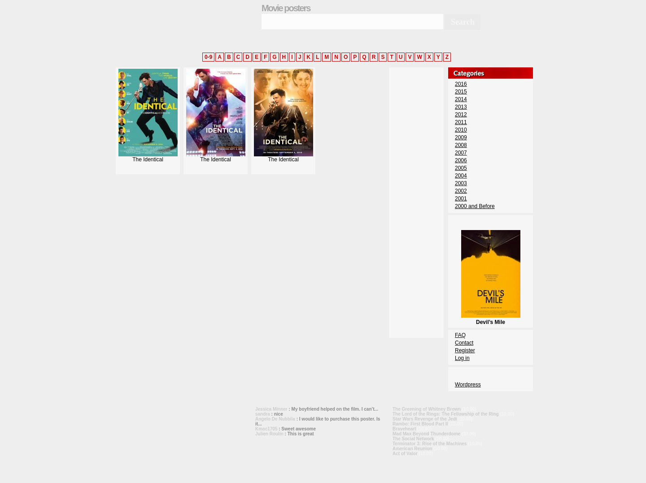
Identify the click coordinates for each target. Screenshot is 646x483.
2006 (461, 160)
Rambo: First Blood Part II (420, 423)
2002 (461, 191)
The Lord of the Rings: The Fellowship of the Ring (446, 414)
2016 (461, 84)
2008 (461, 145)
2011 (461, 122)
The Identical (148, 157)
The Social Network (413, 438)
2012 (461, 114)
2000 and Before (475, 206)
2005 (461, 168)
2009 (461, 137)
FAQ (460, 335)
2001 (461, 198)
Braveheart (404, 428)
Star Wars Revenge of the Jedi (425, 419)
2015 (461, 92)
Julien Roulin (269, 433)
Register (465, 350)
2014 (461, 99)
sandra (262, 414)
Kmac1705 (266, 428)
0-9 (208, 57)
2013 (461, 107)
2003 (461, 183)
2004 (461, 176)
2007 (461, 153)
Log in (462, 358)
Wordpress (468, 384)
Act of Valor (405, 453)
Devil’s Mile (490, 319)
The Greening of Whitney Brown (427, 409)
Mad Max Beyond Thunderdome (426, 433)
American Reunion (412, 448)
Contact (464, 343)
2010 (461, 130)
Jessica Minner (271, 409)
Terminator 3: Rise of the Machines (430, 443)
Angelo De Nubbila (275, 419)
